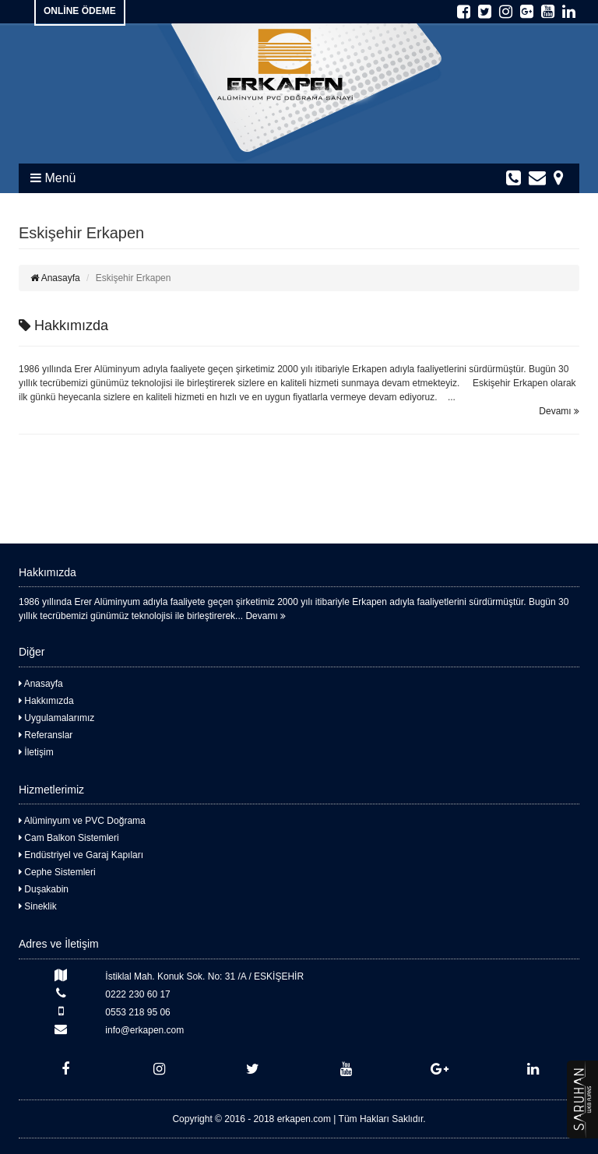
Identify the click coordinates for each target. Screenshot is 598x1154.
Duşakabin (44, 889)
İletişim (36, 752)
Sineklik (38, 906)
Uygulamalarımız (56, 717)
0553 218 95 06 (95, 1011)
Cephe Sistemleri (57, 872)
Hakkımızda (63, 325)
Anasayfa (55, 278)
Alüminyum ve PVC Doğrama (82, 820)
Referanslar (45, 735)
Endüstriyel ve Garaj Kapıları (81, 855)
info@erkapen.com (101, 1029)
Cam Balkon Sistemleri (69, 837)
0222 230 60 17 (95, 993)
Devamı (559, 411)
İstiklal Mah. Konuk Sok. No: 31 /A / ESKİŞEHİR (161, 975)
